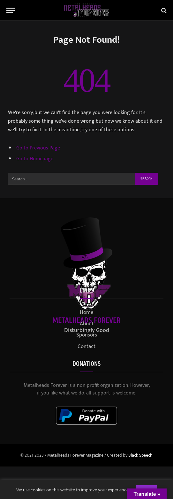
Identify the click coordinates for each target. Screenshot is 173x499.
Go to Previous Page (38, 148)
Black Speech (140, 455)
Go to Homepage (34, 159)
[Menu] (10, 10)
